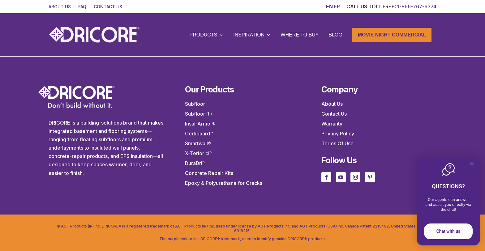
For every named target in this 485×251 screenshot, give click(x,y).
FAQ (82, 6)
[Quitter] (472, 164)
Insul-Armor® (200, 124)
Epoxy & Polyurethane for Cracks (223, 183)
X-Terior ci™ (198, 153)
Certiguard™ (199, 133)
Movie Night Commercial (392, 34)
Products (203, 34)
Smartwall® (198, 143)
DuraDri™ (195, 163)
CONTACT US (108, 6)
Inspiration (248, 34)
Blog (335, 34)
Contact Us (334, 114)
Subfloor (195, 104)
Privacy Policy (337, 133)
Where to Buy (300, 34)
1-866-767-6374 (416, 6)
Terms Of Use (337, 143)
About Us (332, 104)
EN (329, 6)
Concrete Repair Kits (209, 173)
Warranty (331, 124)
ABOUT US (60, 6)
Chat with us (448, 231)
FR (337, 6)
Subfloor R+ (199, 114)
